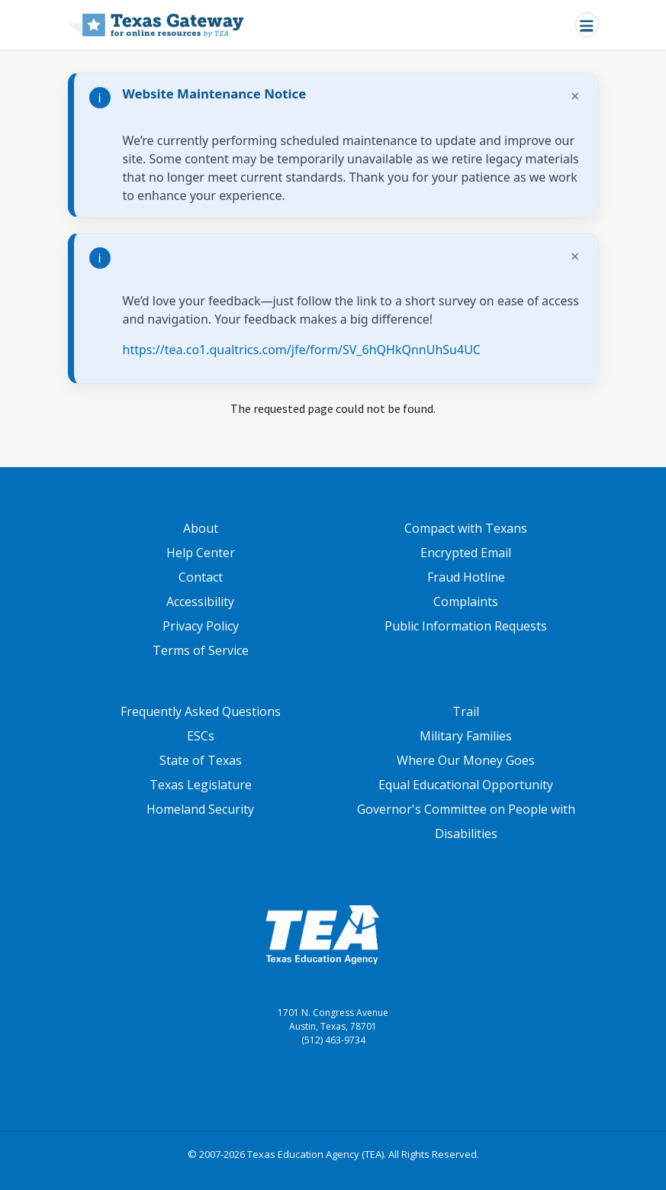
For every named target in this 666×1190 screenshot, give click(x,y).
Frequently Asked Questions (201, 711)
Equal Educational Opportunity (465, 784)
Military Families (466, 735)
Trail (465, 711)
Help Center (200, 552)
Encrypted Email (465, 552)
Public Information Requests (465, 626)
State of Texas (200, 760)
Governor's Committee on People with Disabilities (466, 821)
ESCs (200, 735)
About (200, 528)
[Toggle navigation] (587, 24)
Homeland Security (200, 809)
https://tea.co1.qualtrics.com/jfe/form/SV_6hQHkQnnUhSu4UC (302, 349)
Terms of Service (201, 650)
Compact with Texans (465, 528)
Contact (201, 577)
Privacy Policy (200, 626)
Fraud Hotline (466, 577)
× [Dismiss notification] (575, 95)
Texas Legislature (201, 784)
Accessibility (200, 601)
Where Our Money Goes (466, 760)
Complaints (465, 601)
